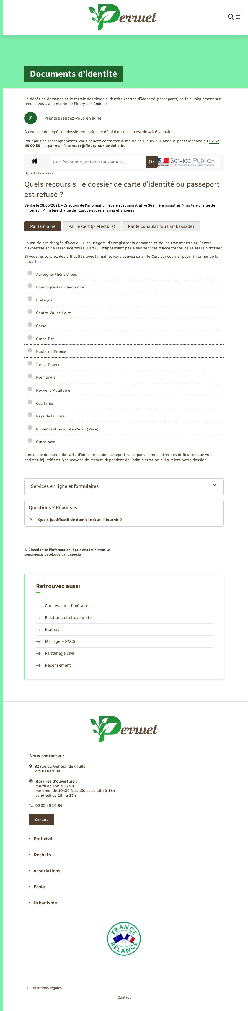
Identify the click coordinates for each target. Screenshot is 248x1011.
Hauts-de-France (46, 351)
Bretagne (40, 300)
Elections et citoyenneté (64, 617)
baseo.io (74, 554)
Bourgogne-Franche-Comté (55, 287)
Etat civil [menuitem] (40, 838)
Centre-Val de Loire (49, 313)
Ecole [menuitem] (37, 886)
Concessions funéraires (63, 605)
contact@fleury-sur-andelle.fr (95, 145)
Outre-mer (41, 442)
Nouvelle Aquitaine (48, 390)
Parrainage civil (55, 653)
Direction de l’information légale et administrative (69, 550)
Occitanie (40, 403)
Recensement (53, 665)
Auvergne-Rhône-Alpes (52, 274)
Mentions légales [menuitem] (47, 988)
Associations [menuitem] (44, 870)
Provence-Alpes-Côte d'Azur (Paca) (63, 429)
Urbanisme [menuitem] (43, 903)
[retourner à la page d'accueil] (122, 17)
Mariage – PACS (55, 641)
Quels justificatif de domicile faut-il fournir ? (80, 519)
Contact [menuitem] (124, 997)
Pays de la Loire (46, 416)
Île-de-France (43, 364)
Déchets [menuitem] (40, 854)
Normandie (41, 377)
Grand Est (40, 339)
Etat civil (48, 629)
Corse (36, 326)
